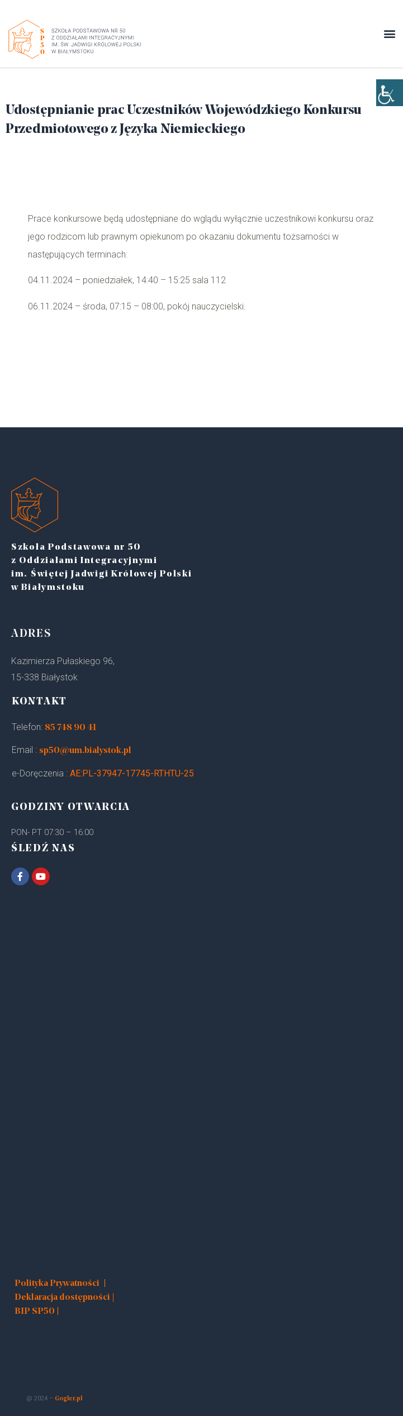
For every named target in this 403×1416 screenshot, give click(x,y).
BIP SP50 (35, 1311)
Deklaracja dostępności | (65, 1297)
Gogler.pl (68, 1399)
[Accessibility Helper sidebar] (389, 92)
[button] (389, 34)
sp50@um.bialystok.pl (85, 750)
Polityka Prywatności (57, 1283)
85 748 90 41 (70, 727)
